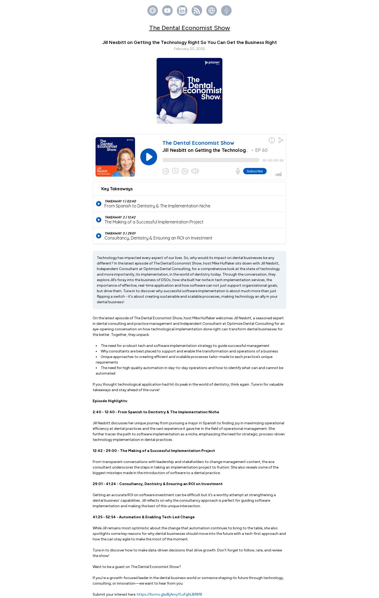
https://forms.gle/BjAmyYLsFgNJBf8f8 (169, 531)
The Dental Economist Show (189, 28)
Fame (198, 591)
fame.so (243, 575)
